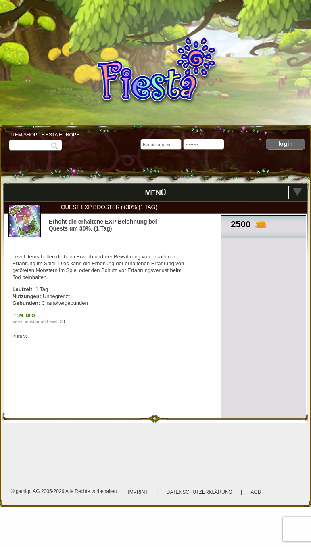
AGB (255, 492)
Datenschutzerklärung (200, 492)
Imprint (138, 492)
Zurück (20, 337)
